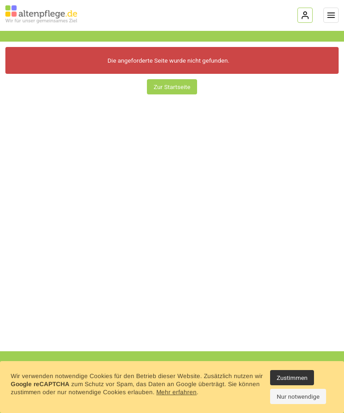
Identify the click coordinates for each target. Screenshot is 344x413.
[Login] (305, 15)
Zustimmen (292, 377)
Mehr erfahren (176, 392)
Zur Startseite (172, 86)
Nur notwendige (298, 396)
